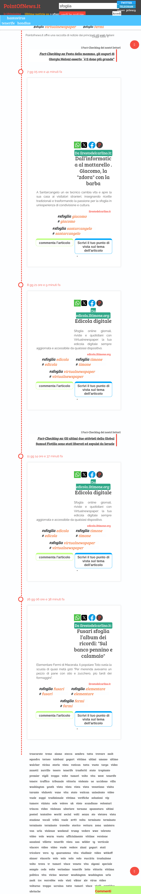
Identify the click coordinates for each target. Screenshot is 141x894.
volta (82, 820)
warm (50, 836)
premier (34, 776)
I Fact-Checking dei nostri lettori (100, 47)
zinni (83, 847)
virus (93, 880)
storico (76, 825)
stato (93, 770)
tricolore (35, 853)
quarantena (63, 853)
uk (71, 803)
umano (103, 759)
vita (92, 776)
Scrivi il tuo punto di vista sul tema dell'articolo (93, 246)
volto (85, 776)
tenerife (8, 22)
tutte (69, 886)
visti (68, 880)
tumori (74, 776)
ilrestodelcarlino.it (100, 211)
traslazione (104, 858)
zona (98, 825)
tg (94, 842)
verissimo (64, 869)
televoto (106, 831)
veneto (77, 864)
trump (75, 831)
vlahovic (46, 792)
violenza (55, 809)
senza (85, 814)
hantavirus (16, 17)
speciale (107, 864)
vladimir (86, 853)
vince (67, 864)
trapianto (104, 770)
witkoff (108, 853)
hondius (23, 22)
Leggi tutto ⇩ (100, 36)
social (67, 814)
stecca (68, 754)
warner (63, 875)
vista (65, 765)
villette (47, 842)
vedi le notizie (72, 14)
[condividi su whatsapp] (77, 145)
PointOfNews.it (22, 6)
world (57, 814)
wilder (86, 842)
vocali (46, 820)
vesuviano (98, 787)
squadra (35, 759)
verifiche (83, 798)
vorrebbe (49, 880)
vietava (102, 814)
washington (37, 787)
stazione (35, 820)
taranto (34, 792)
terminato (94, 820)
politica (34, 875)
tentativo (45, 814)
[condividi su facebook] (92, 145)
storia (56, 765)
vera (45, 853)
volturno (35, 886)
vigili (45, 776)
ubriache (35, 891)
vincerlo (45, 858)
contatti (121, 10)
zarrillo (45, 770)
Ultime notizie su (37, 14)
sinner (34, 858)
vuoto (95, 765)
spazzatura (97, 809)
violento (83, 781)
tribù (56, 820)
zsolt (110, 754)
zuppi (42, 798)
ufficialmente (74, 836)
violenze (50, 831)
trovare (100, 754)
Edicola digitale (93, 316)
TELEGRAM (126, 6)
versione (102, 836)
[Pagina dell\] (99, 145)
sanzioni (35, 842)
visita (110, 787)
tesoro (57, 770)
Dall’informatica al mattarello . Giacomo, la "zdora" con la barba (93, 169)
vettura (88, 825)
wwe (95, 831)
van (32, 831)
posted (34, 814)
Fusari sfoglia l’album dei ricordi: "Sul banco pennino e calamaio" (93, 641)
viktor (77, 880)
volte (65, 776)
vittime (90, 836)
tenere (33, 781)
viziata (45, 803)
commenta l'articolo (54, 243)
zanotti (34, 770)
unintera (109, 825)
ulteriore (68, 809)
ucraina (58, 886)
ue (92, 781)
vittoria (71, 781)
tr (49, 864)
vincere (34, 847)
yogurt (70, 759)
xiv (86, 880)
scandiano (91, 803)
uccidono (102, 781)
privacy (131, 10)
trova (41, 864)
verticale (103, 842)
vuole (33, 798)
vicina (46, 765)
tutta (90, 754)
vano (58, 792)
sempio (34, 869)
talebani (58, 759)
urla (39, 831)
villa (113, 781)
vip (107, 798)
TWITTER (126, 2)
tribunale (58, 781)
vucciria (89, 858)
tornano (82, 809)
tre (39, 880)
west (101, 776)
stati (103, 847)
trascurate (36, 754)
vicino (53, 875)
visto (79, 803)
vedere (86, 831)
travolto (64, 825)
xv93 (74, 820)
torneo (46, 759)
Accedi (117, 13)
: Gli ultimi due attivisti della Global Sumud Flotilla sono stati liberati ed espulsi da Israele (75, 441)
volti (76, 814)
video (114, 765)
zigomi (95, 864)
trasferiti (81, 770)
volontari (106, 803)
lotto (87, 869)
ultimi (92, 759)
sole (54, 803)
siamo (58, 754)
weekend (62, 831)
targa (104, 765)
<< (134, 44)
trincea (34, 809)
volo (41, 836)
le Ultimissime (12, 14)
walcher (35, 765)
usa (77, 842)
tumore (34, 803)
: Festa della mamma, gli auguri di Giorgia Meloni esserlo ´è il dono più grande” (76, 56)
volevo (64, 803)
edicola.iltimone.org (99, 354)
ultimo (114, 759)
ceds (43, 869)
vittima (81, 759)
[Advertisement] (74, 113)
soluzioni (97, 798)
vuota (60, 836)
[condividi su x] (84, 145)
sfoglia (55, 26)
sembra (79, 754)
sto (93, 814)
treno (48, 754)
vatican (75, 765)
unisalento (98, 792)
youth (50, 787)
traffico (45, 781)
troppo (55, 776)
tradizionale (56, 798)
